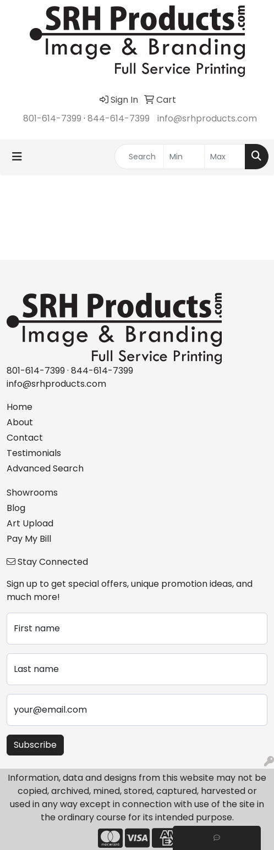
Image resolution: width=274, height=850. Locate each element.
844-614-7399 (118, 118)
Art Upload (30, 523)
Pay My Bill (29, 538)
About (20, 422)
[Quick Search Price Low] (184, 156)
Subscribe (35, 744)
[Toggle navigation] (17, 156)
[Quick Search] (139, 156)
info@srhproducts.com (207, 118)
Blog (16, 508)
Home (19, 407)
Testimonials (34, 453)
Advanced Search (45, 468)
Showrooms (32, 492)
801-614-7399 (52, 118)
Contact (25, 437)
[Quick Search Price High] (224, 156)
